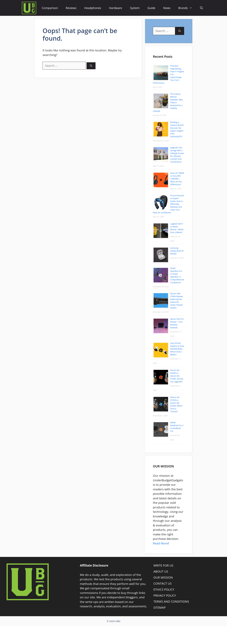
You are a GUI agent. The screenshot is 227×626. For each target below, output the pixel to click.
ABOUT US (160, 571)
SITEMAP (159, 607)
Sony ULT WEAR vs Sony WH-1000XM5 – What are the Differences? (177, 179)
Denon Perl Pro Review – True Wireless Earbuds (177, 323)
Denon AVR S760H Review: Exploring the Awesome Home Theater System (176, 300)
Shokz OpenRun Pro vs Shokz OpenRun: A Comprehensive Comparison (177, 275)
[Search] (91, 65)
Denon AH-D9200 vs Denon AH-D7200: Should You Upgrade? (176, 376)
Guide (151, 8)
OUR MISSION (163, 577)
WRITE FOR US (163, 565)
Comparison (50, 8)
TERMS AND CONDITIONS (171, 601)
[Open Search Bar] (201, 8)
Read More (160, 543)
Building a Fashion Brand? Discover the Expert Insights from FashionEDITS (177, 129)
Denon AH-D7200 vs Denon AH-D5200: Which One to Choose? (176, 404)
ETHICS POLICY (163, 589)
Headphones (92, 8)
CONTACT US (162, 583)
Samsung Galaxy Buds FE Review (177, 251)
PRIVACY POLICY (164, 595)
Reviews (71, 8)
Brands (187, 8)
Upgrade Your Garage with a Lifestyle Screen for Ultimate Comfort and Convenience (177, 154)
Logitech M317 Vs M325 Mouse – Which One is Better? (177, 228)
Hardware (115, 8)
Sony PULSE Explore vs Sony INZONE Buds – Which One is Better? (177, 349)
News (166, 8)
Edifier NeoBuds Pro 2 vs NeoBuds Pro (176, 426)
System (135, 8)
